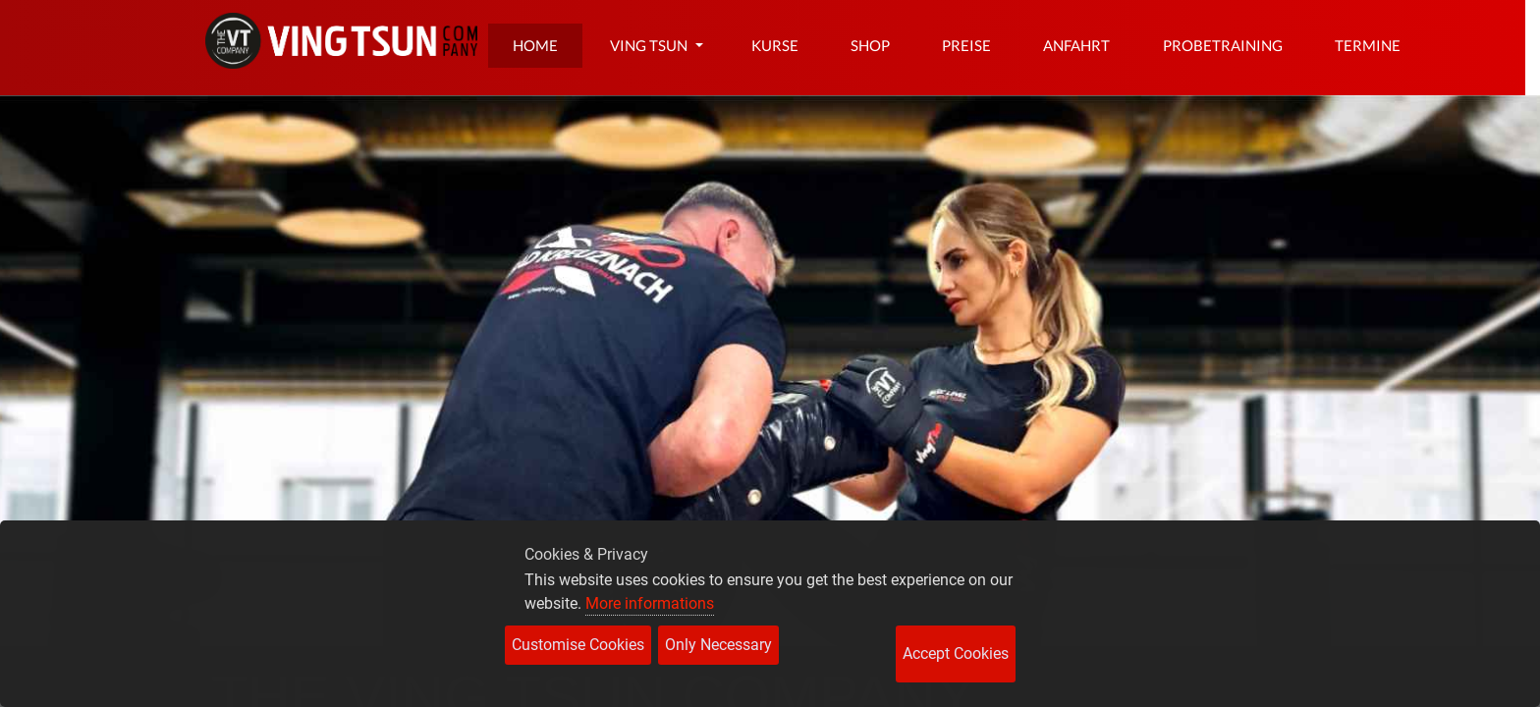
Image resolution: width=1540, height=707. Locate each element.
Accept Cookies (956, 653)
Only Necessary (718, 644)
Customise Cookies (578, 644)
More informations (649, 603)
